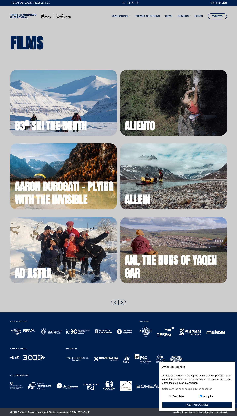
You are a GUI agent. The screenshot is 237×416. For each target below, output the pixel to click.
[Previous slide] (115, 302)
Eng (224, 2)
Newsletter (41, 2)
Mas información (188, 382)
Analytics (208, 396)
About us (17, 2)
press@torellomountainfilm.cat (213, 412)
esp (219, 2)
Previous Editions (147, 16)
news (168, 16)
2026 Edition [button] (120, 16)
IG (123, 2)
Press (199, 16)
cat (213, 2)
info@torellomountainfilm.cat (186, 412)
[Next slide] (122, 302)
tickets (217, 16)
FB (128, 2)
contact (183, 16)
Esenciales (178, 396)
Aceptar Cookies (197, 404)
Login (28, 2)
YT (136, 2)
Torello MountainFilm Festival (23, 16)
